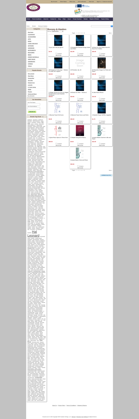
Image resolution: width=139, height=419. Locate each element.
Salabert (29, 332)
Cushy (31, 182)
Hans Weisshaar (36, 239)
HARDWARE (31, 48)
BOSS (28, 157)
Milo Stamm (39, 283)
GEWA (29, 89)
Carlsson (39, 166)
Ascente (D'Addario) (34, 140)
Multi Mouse (29, 288)
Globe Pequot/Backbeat (36, 224)
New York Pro (30, 294)
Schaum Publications (39, 335)
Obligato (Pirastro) (39, 297)
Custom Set (36, 182)
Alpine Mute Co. (35, 130)
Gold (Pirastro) (33, 225)
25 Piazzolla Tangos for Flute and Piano (101, 70)
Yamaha (29, 398)
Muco (40, 287)
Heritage (38, 243)
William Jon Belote (40, 393)
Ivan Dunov (35, 254)
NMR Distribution (39, 294)
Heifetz (33, 240)
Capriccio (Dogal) (37, 165)
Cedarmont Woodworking (32, 167)
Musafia (34, 288)
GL (34, 223)
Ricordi (37, 324)
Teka (36, 362)
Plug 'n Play (40, 314)
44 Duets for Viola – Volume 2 (78, 92)
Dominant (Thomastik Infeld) (37, 186)
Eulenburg (34, 201)
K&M (42, 259)
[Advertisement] (69, 411)
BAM (35, 146)
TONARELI (34, 367)
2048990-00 (29, 119)
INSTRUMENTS (32, 50)
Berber (41, 152)
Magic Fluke (32, 275)
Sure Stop (39, 359)
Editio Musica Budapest (35, 193)
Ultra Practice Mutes (34, 373)
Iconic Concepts (34, 250)
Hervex (42, 243)
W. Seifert (35, 388)
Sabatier (34, 331)
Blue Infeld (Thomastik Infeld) (35, 155)
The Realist (29, 363)
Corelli (28, 180)
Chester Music (39, 170)
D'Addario (41, 182)
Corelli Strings (33, 180)
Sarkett (41, 333)
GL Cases (38, 223)
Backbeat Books (30, 146)
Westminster (38, 391)
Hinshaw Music (30, 245)
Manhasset (42, 277)
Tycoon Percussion (41, 370)
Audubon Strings (40, 144)
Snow (35, 345)
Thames (42, 362)
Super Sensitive (33, 359)
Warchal (32, 390)
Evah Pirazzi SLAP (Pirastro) (37, 205)
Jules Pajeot (38, 259)
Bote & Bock (34, 160)
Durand (28, 191)
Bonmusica (34, 156)
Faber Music (40, 207)
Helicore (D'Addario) (31, 241)
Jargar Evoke (33, 255)
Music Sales (36, 289)
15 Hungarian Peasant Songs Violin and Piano (80, 48)
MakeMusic (36, 277)
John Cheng (37, 257)
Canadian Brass (30, 165)
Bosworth (29, 160)
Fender (43, 209)
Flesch (33, 212)
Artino (28, 140)
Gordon (33, 226)
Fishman (29, 212)
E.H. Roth (36, 191)
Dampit (33, 184)
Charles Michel (36, 169)
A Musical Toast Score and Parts (79, 115)
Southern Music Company (32, 347)
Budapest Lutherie (38, 164)
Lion (42, 273)
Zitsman (29, 400)
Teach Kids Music (30, 362)
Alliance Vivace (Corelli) (37, 126)
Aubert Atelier (33, 144)
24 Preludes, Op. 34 (75, 70)
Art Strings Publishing (40, 138)
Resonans (33, 324)
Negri (41, 292)
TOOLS (30, 66)
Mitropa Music (35, 284)
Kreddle (31, 268)
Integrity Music (37, 253)
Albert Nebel (41, 123)
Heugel (28, 244)
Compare (59, 53)
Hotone (43, 246)
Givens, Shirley (30, 223)
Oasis (34, 297)
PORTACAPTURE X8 (34, 316)
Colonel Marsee (30, 176)
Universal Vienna (35, 375)
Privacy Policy (61, 405)
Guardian (29, 228)
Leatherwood (30, 271)
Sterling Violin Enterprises (35, 354)
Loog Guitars (33, 274)
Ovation (43, 299)
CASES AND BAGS (33, 43)
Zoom (32, 400)
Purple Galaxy (37, 319)
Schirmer (33, 336)
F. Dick (36, 207)
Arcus (34, 137)
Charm (40, 169)
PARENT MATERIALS (33, 57)
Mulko (43, 287)
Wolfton (28, 396)
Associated (37, 141)
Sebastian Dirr (41, 338)
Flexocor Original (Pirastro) (40, 214)
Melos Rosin (29, 282)
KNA (42, 265)
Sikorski (32, 343)
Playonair (35, 314)
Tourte (39, 368)
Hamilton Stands (38, 238)
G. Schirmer (40, 217)
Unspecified (31, 78)
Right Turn (34, 326)
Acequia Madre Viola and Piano (79, 160)
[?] (42, 116)
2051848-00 (35, 119)
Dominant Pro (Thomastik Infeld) (33, 187)
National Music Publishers (35, 292)
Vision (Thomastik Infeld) (36, 382)
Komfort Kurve (34, 267)
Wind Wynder (35, 395)
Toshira (36, 368)
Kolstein (29, 267)
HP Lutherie (37, 248)
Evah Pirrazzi (30, 206)
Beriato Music (30, 154)
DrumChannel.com (31, 190)
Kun (34, 268)
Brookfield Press (30, 164)
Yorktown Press (34, 398)
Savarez (32, 335)
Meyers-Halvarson (36, 282)
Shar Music (31, 76)
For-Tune (32, 215)
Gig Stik (36, 221)
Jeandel (33, 257)
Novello (31, 295)
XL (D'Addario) (42, 397)
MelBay (41, 280)
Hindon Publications (41, 244)
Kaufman (41, 262)
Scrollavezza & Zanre (34, 338)
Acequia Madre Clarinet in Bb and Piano (101, 138)
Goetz (28, 225)
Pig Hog (36, 312)
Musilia (37, 290)
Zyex (35, 400)
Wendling (33, 391)
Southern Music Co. (40, 345)
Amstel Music (37, 132)
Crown (32, 181)
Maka (32, 277)
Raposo (32, 321)
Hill (36, 244)
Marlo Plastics (33, 280)
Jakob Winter (40, 254)
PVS (41, 319)
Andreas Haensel (35, 133)
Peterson (29, 311)
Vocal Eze (41, 387)
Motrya (34, 287)
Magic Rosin (37, 275)
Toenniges (29, 367)
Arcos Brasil (29, 137)
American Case (38, 131)
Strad (42, 354)
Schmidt (37, 336)
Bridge (33, 162)
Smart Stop (36, 344)
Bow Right (32, 161)
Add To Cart (58, 55)
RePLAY (29, 324)
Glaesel (42, 223)
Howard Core (31, 82)
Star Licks (29, 353)
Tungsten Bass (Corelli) (32, 370)
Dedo (37, 185)
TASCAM (41, 361)
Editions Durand (34, 194)
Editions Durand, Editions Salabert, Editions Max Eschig (35, 195)
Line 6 (39, 273)
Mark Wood (39, 279)
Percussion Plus (35, 306)
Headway (29, 240)
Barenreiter (40, 147)
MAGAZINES (31, 52)
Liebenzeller (35, 273)
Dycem (32, 191)
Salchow (33, 332)
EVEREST (35, 206)
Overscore (29, 301)
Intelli (42, 253)
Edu (42, 196)
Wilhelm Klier (33, 393)
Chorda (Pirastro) (39, 172)
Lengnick (43, 271)
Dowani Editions (30, 189)
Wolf (43, 395)
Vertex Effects (40, 380)
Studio (39, 358)
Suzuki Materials (35, 361)
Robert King (38, 326)
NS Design (36, 295)
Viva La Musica (40, 386)
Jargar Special (39, 255)
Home (28, 26)
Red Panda (37, 323)
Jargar (28, 255)
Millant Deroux (33, 283)
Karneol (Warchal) (35, 262)
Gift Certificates (82, 1)
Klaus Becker (33, 265)
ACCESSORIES (32, 36)
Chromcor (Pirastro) (39, 174)
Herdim (34, 243)
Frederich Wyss (40, 216)
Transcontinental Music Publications (34, 369)
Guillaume (38, 228)
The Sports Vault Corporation (38, 363)
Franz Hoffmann (38, 215)
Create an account (107, 1)
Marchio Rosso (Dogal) (31, 278)
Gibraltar (32, 221)
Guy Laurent (32, 229)
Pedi (39, 304)
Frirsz (28, 217)
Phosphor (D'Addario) (38, 311)
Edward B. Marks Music (32, 197)
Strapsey (34, 355)
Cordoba (40, 179)
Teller (39, 362)
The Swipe (29, 364)
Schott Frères (34, 337)
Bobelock (29, 156)
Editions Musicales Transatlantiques (34, 196)
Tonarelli (39, 367)
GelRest (32, 220)
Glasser (28, 224)
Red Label (37, 322)
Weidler (28, 391)
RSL (28, 330)
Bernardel (42, 154)
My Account (54, 1)
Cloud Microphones (31, 175)
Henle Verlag (30, 243)
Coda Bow (38, 175)
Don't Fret (43, 187)
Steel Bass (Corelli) (36, 353)
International (29, 254)
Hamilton (32, 238)
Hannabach (29, 239)
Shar (38, 340)
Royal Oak (41, 328)
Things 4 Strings (35, 364)
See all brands (30, 95)
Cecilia (42, 166)
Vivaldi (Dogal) (36, 387)
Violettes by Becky (34, 381)
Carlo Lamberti (33, 166)
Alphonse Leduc (34, 128)
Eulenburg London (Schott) (36, 202)
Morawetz (42, 285)
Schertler (29, 336)
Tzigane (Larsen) (30, 372)
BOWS (29, 41)
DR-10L (36, 189)
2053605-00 (40, 119)
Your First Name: (31, 102)
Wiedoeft (43, 391)
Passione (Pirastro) (37, 302)
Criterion (29, 181)
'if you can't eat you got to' (56, 47)
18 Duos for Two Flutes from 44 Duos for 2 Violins (101, 48)
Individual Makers (38, 252)
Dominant (29, 186)
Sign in (98, 1)
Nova (28, 295)
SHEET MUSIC (31, 59)
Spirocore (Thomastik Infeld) (33, 349)
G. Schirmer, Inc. (36, 219)
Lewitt (31, 273)
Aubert (28, 144)
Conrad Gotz (29, 177)
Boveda (38, 160)
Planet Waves (30, 314)
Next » (110, 33)
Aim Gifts (30, 80)
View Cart (91, 1)
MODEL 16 (40, 284)
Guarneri (33, 228)
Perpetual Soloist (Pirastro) (37, 309)
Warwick (36, 390)
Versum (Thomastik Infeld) (37, 378)
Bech (33, 150)
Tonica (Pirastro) (30, 368)
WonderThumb (34, 396)
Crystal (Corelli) (38, 181)
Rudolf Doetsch (42, 330)
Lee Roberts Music (37, 271)
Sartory (28, 335)
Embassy (42, 199)
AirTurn (32, 123)
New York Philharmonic (38, 293)
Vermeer (29, 378)
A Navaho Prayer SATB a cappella (101, 115)
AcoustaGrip (33, 122)
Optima (31, 299)
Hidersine (33, 244)
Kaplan (28, 260)
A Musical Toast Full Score (56, 115)
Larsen (28, 269)
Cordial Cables (35, 179)
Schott (41, 336)
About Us (54, 405)
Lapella (41, 268)
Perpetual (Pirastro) (31, 308)
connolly (30, 85)
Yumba (39, 398)
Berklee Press (36, 154)
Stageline (37, 352)
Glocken (42, 224)
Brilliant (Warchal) (39, 162)
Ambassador (41, 130)
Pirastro (30, 91)
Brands (34, 26)
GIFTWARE (31, 45)
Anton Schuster (33, 136)
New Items (30, 32)
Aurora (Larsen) (30, 145)
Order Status (63, 1)
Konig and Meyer (32, 94)
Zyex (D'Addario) (40, 400)
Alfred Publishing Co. (31, 125)
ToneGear (43, 367)
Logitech (29, 274)
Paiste (31, 302)
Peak (33, 304)
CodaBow (42, 175)
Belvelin (32, 152)
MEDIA (29, 54)
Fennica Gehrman (31, 210)
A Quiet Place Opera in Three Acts (58, 137)
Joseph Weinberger (37, 258)
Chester (34, 170)
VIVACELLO (29, 387)
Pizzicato (41, 313)
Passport (35, 303)
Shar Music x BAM (35, 342)
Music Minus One (40, 288)
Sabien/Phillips (39, 331)
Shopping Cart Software (82, 416)
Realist (36, 321)
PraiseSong (35, 317)
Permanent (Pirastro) (38, 307)
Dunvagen (41, 190)
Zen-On (43, 398)
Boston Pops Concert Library (37, 159)
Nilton (34, 294)
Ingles (44, 252)
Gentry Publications (38, 220)
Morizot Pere (29, 287)
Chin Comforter (33, 172)
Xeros (37, 397)
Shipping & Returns (82, 405)
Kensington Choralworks (32, 263)
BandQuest (35, 147)
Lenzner (29, 272)
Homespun (36, 245)
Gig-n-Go (41, 221)
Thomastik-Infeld (30, 366)
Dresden (40, 189)
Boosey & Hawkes (40, 156)
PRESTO (39, 318)
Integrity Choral (30, 253)
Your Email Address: (32, 106)
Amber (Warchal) (30, 131)
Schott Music (40, 337)
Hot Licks (39, 246)
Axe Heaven (39, 145)
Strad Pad (29, 355)
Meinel (38, 280)
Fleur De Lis (37, 212)
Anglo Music (35, 135)
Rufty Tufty (29, 331)
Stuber (35, 358)
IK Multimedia (40, 250)
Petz (32, 311)
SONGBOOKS (31, 61)
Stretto (37, 355)
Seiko (28, 340)
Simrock (36, 343)
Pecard (36, 304)
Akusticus (36, 123)
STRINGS (30, 64)
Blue (28, 155)
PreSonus (35, 318)
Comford (36, 176)
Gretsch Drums (41, 226)
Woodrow (34, 397)
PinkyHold (41, 312)
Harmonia (42, 239)
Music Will (33, 290)
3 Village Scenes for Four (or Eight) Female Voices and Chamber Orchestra (58, 94)
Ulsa (36, 372)
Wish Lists (72, 1)
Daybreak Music (38, 184)
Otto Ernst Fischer (37, 299)
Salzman (37, 332)
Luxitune (39, 274)
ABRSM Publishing (36, 120)
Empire (28, 200)
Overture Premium (35, 301)
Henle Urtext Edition (40, 241)
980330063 (29, 120)
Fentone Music (38, 210)
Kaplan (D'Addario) (34, 260)
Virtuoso (40, 381)
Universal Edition (35, 374)
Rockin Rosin (33, 327)
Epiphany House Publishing (36, 200)
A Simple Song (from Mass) (78, 137)
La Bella (37, 268)
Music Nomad (30, 289)
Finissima (36, 211)
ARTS (29, 39)
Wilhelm (29, 392)
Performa (32, 307)
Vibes (28, 381)
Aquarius (42, 136)
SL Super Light (30, 344)
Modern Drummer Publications (33, 285)
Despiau (40, 185)
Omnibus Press (35, 298)
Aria (36, 137)
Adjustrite (39, 122)
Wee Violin (41, 390)
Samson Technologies (34, 333)
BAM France (39, 146)
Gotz (37, 226)
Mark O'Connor (34, 279)
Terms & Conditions (71, 405)
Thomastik (41, 364)
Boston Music (33, 157)
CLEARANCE (31, 34)
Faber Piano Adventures (32, 209)
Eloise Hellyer (37, 199)
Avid (35, 145)
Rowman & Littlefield (35, 328)
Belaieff (36, 150)
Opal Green (41, 298)
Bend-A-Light (37, 152)
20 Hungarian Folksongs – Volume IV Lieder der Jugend (58, 70)
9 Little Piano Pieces (98, 92)
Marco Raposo (40, 278)
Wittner (40, 395)
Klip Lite (38, 265)
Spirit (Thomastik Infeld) (39, 348)
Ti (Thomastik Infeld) (39, 366)
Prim (42, 318)
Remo (41, 323)
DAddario (29, 184)
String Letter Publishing (35, 357)
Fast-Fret (39, 209)
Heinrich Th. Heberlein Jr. (40, 240)
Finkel (40, 211)
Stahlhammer (42, 352)
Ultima (38, 372)
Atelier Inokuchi (40, 142)
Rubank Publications (34, 330)
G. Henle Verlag (32, 87)
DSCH (36, 190)
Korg (28, 268)
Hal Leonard (31, 73)
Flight (28, 215)
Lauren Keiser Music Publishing (37, 269)
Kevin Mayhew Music (34, 264)
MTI (37, 287)
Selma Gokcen (33, 340)
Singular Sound (41, 343)
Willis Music (29, 395)
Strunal (32, 358)
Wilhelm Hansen (34, 392)
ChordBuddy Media (31, 174)
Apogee (38, 136)
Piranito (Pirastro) (30, 313)
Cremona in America (41, 180)
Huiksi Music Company (34, 249)
